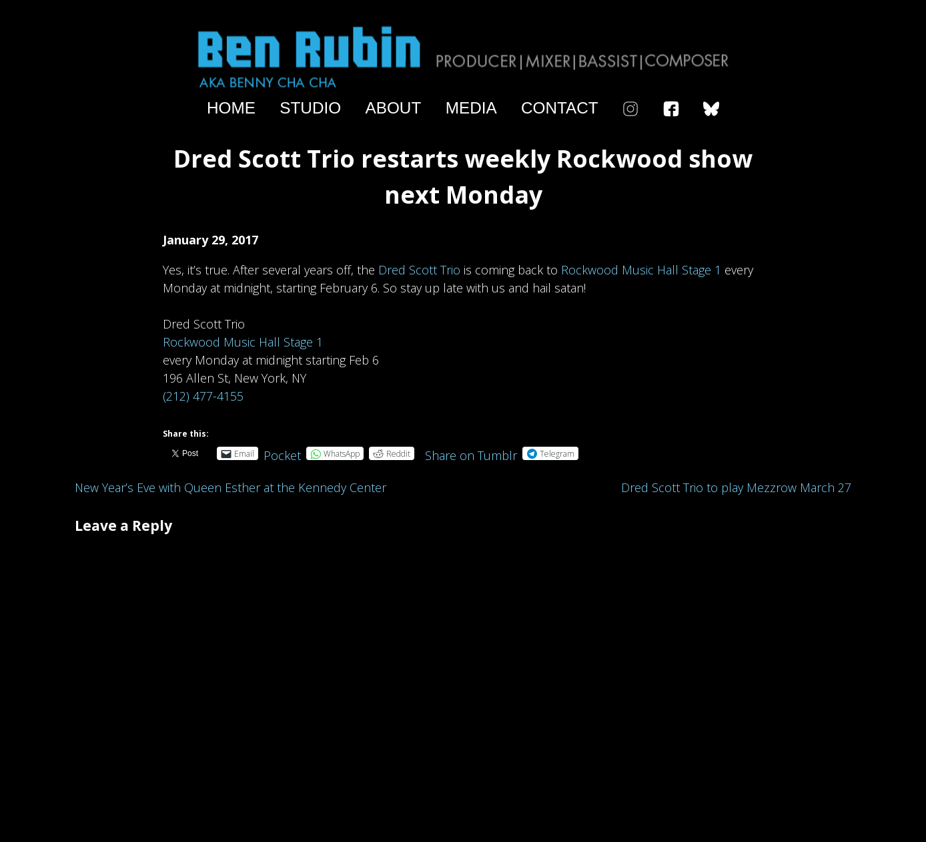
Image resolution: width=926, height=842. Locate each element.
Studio (310, 108)
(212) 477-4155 (203, 396)
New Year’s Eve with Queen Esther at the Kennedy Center (230, 487)
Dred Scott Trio (419, 270)
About (394, 108)
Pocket (282, 455)
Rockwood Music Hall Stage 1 (641, 270)
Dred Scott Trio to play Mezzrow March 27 (736, 487)
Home (231, 108)
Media (471, 108)
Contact (559, 108)
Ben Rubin (463, 55)
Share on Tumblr (471, 453)
